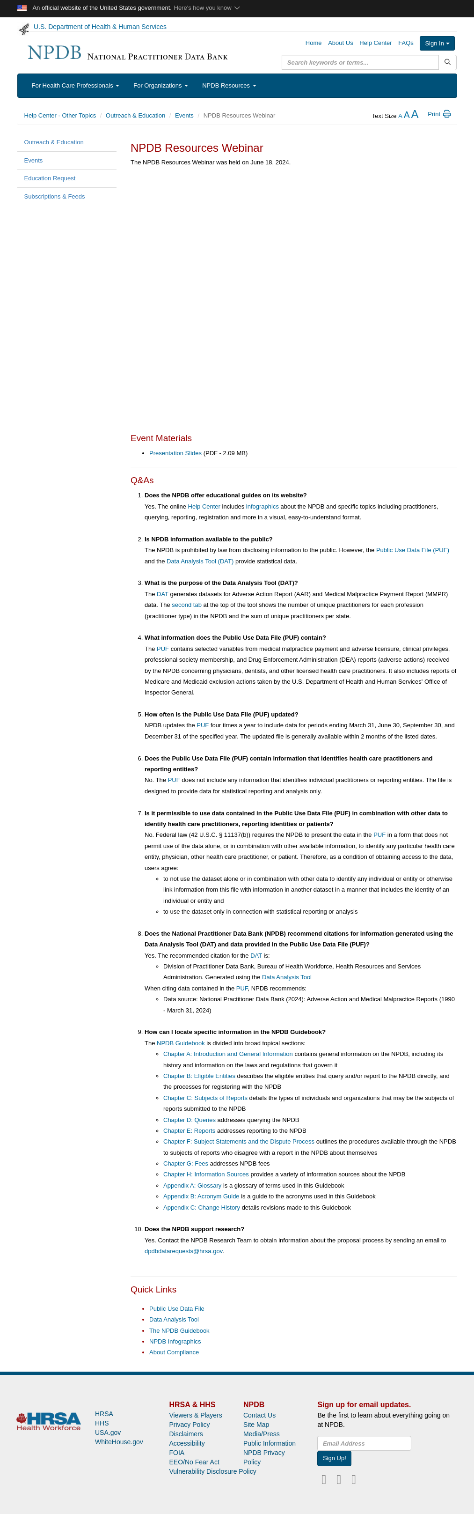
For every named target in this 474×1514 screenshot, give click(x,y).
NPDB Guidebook (181, 1043)
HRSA (104, 1414)
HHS (102, 1423)
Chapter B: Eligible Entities (199, 1075)
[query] (360, 62)
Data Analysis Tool (287, 977)
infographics (262, 506)
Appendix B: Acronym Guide (201, 1196)
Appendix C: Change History (201, 1207)
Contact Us (259, 1415)
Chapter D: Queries (189, 1119)
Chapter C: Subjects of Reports (205, 1097)
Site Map (256, 1424)
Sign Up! (334, 1458)
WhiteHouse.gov (119, 1442)
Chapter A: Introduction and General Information (228, 1053)
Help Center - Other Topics (60, 115)
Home (314, 42)
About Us (340, 42)
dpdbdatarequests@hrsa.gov (183, 1251)
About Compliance (174, 1352)
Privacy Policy (189, 1424)
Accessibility (186, 1443)
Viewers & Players (195, 1415)
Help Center (375, 42)
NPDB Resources (229, 85)
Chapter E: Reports (189, 1130)
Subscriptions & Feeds (54, 196)
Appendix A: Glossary (192, 1185)
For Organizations (160, 85)
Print (440, 114)
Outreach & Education (135, 115)
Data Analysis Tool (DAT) (200, 561)
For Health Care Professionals (76, 85)
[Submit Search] (447, 62)
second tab (187, 604)
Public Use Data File (176, 1308)
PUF (163, 648)
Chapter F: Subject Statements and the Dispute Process (238, 1141)
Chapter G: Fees (185, 1163)
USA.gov (108, 1432)
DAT (162, 594)
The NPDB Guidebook (179, 1330)
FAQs (406, 42)
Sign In (437, 43)
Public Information (269, 1443)
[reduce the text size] (400, 115)
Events (184, 115)
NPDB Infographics (175, 1341)
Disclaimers (186, 1434)
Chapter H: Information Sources (206, 1174)
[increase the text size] (414, 115)
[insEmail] (364, 1443)
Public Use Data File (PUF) (412, 550)
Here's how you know (207, 7)
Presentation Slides (175, 453)
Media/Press (261, 1434)
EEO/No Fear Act (194, 1462)
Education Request (50, 178)
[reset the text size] (407, 115)
